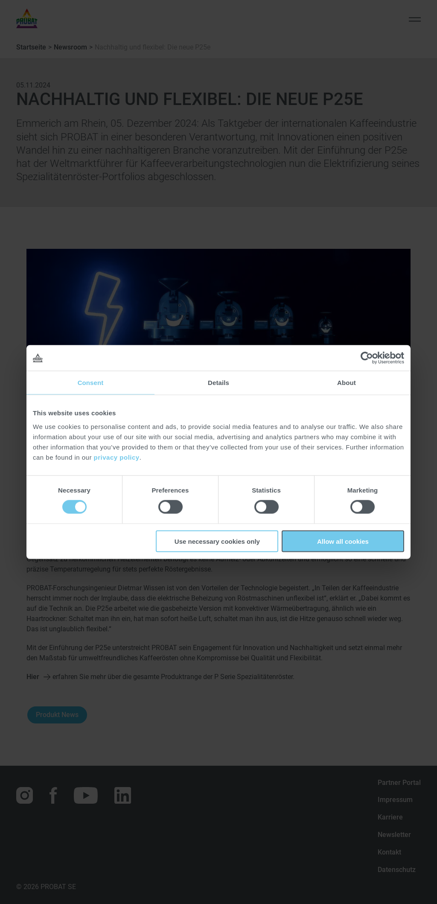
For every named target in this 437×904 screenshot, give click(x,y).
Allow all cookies (343, 541)
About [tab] (346, 382)
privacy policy (117, 457)
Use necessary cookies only (217, 541)
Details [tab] (218, 382)
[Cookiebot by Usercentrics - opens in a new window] (366, 358)
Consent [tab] (91, 382)
